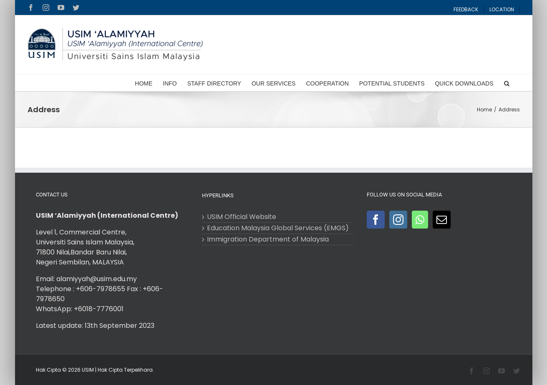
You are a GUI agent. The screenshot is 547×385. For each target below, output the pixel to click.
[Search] (506, 82)
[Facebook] (376, 220)
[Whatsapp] (420, 220)
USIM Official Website (241, 217)
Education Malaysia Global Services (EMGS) (278, 228)
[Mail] (442, 220)
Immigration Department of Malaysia (268, 239)
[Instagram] (398, 220)
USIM (88, 369)
